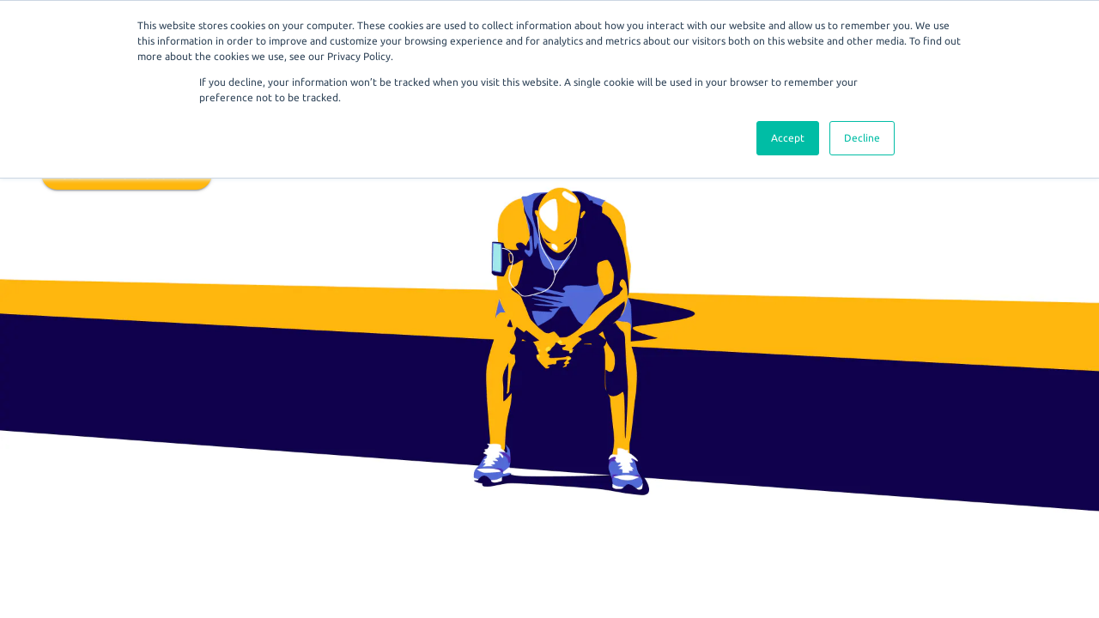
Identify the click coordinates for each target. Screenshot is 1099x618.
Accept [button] (788, 137)
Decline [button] (862, 137)
